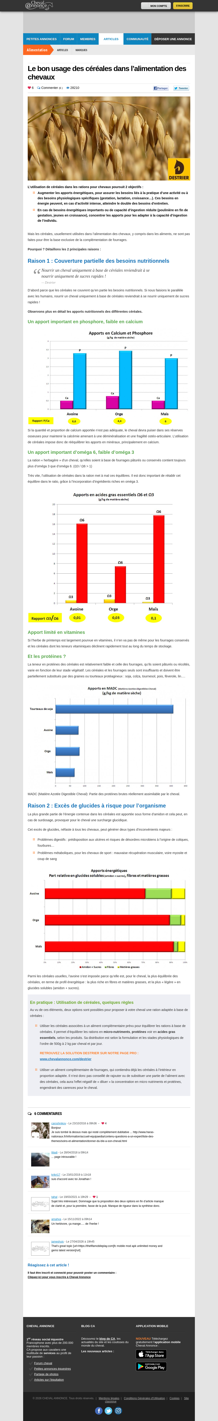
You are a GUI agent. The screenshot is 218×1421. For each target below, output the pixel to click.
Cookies (175, 1398)
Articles (111, 39)
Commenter (47, 88)
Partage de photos (46, 1374)
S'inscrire (183, 5)
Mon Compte (158, 6)
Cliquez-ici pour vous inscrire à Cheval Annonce (59, 1277)
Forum (68, 39)
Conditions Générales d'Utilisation (144, 1398)
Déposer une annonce (173, 39)
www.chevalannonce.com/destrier (65, 1059)
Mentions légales (109, 1398)
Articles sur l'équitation (49, 1379)
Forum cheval (43, 1363)
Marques (81, 50)
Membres (87, 39)
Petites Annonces (42, 39)
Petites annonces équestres (52, 1368)
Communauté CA (137, 41)
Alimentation (37, 49)
